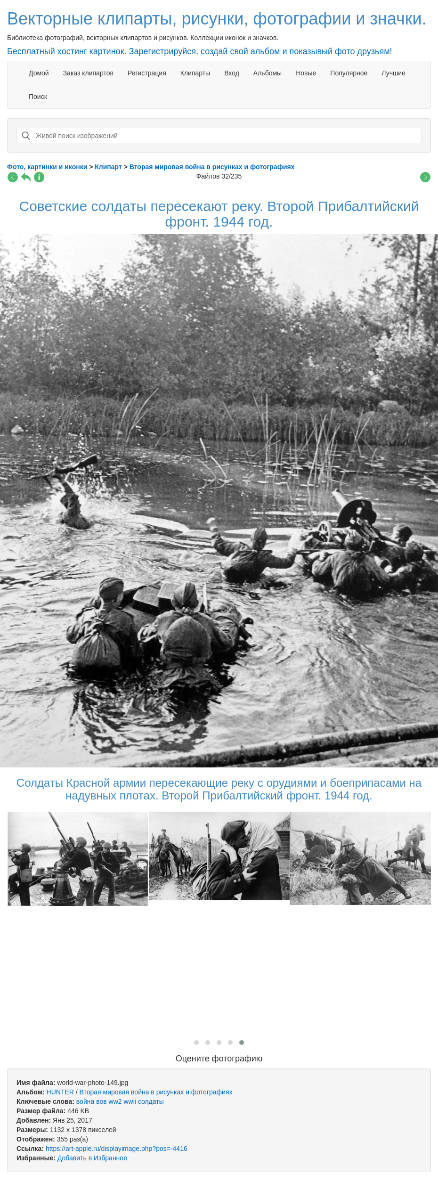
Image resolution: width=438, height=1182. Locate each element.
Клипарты (195, 73)
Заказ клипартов (88, 73)
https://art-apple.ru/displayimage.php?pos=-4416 (116, 1148)
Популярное (348, 73)
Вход (231, 73)
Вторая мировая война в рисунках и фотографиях (156, 1092)
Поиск (38, 96)
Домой (39, 73)
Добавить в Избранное (92, 1158)
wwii (129, 1101)
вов (101, 1101)
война (85, 1101)
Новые (306, 73)
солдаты (151, 1101)
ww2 (115, 1101)
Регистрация (147, 73)
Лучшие (393, 73)
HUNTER (60, 1092)
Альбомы (267, 73)
